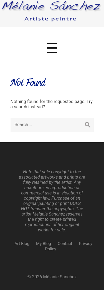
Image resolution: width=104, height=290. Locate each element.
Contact (65, 243)
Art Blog (21, 243)
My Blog (43, 243)
